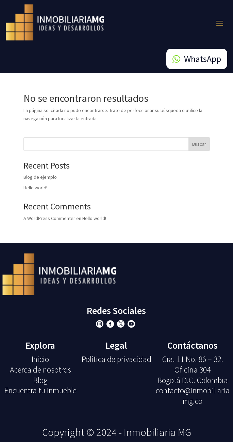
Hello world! (35, 188)
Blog (40, 380)
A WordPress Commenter (49, 218)
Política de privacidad (116, 359)
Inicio (40, 359)
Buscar (199, 144)
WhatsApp (202, 58)
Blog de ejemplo (40, 177)
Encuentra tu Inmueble (40, 390)
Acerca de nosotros (40, 369)
